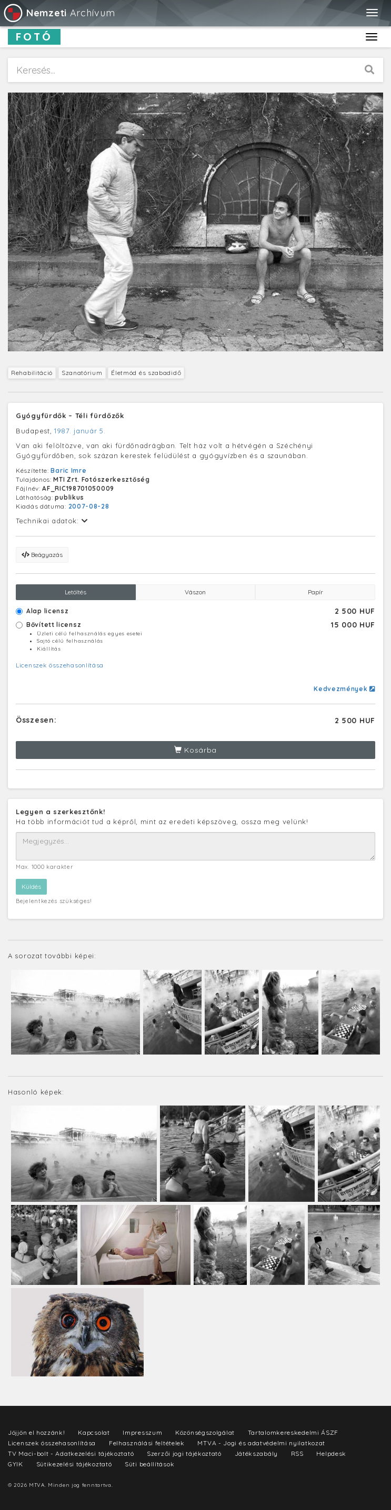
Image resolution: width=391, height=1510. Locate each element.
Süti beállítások (149, 1464)
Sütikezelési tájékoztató (74, 1464)
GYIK (15, 1464)
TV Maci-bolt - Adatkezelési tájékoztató (71, 1453)
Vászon (195, 592)
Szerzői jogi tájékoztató (184, 1453)
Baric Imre (68, 470)
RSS (297, 1453)
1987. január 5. (80, 431)
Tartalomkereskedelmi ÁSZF (293, 1432)
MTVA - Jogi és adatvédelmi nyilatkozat (261, 1443)
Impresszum (142, 1432)
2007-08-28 (88, 506)
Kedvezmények (344, 689)
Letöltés (75, 592)
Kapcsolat (93, 1432)
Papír (315, 592)
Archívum (59, 13)
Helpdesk (331, 1453)
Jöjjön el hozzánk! (36, 1432)
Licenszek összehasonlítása (60, 665)
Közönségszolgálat (205, 1432)
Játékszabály (256, 1453)
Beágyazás (42, 555)
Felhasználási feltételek (147, 1443)
